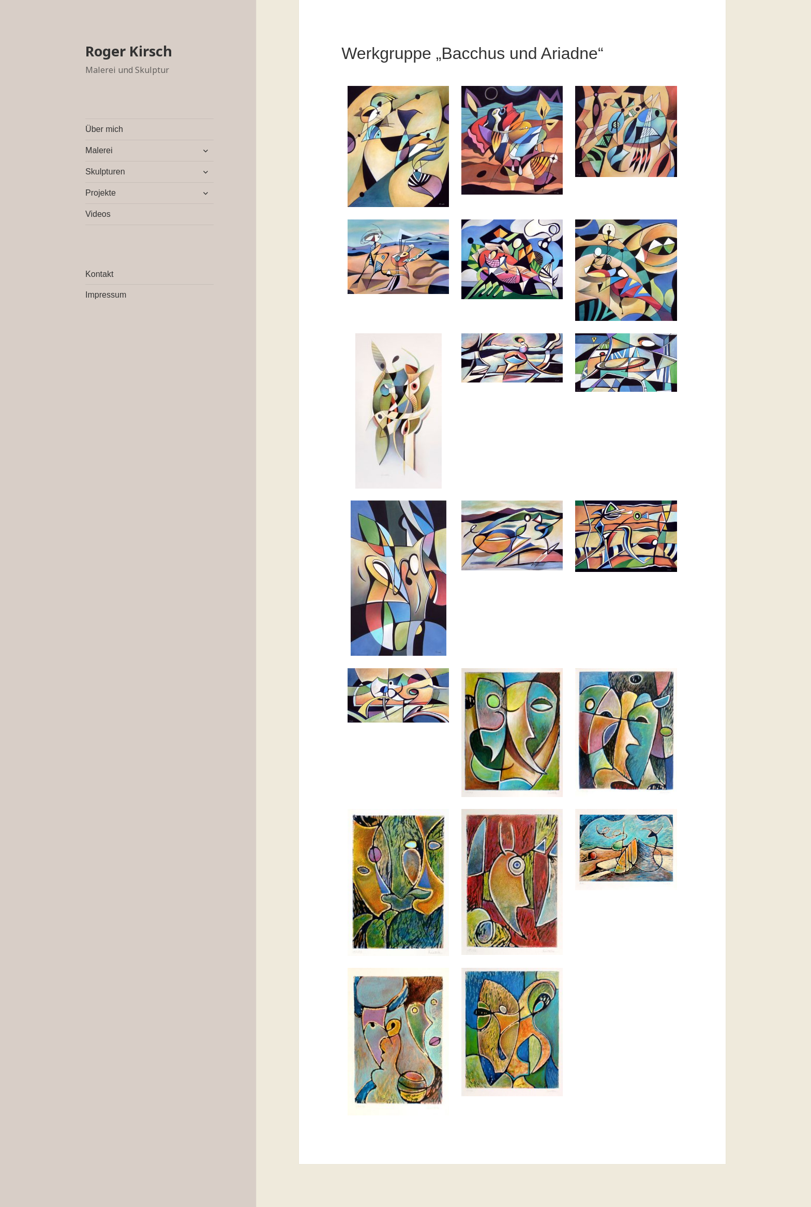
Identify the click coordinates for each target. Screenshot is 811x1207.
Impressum (105, 294)
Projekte (100, 192)
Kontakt (99, 274)
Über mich (104, 129)
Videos (98, 214)
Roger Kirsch (128, 51)
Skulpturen (105, 171)
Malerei (98, 150)
